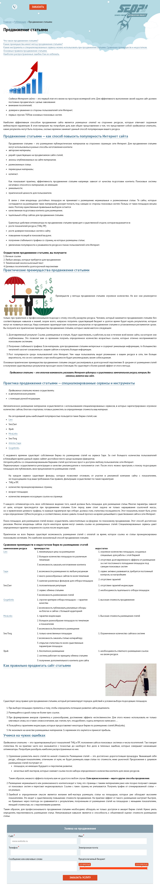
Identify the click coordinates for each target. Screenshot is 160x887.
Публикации (20, 21)
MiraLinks (13, 433)
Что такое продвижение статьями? (20, 40)
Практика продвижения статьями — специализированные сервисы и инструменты (69, 383)
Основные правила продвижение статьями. (25, 50)
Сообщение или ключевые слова (43, 864)
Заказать (38, 6)
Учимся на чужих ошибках (24, 735)
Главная (7, 21)
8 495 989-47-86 (14, 7)
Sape (5, 571)
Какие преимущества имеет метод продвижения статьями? (33, 44)
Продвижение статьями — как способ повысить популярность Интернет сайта (65, 136)
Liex (11, 419)
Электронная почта (113, 851)
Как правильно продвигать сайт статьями (37, 665)
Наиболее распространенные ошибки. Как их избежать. (31, 54)
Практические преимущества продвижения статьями (46, 270)
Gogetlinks (14, 448)
